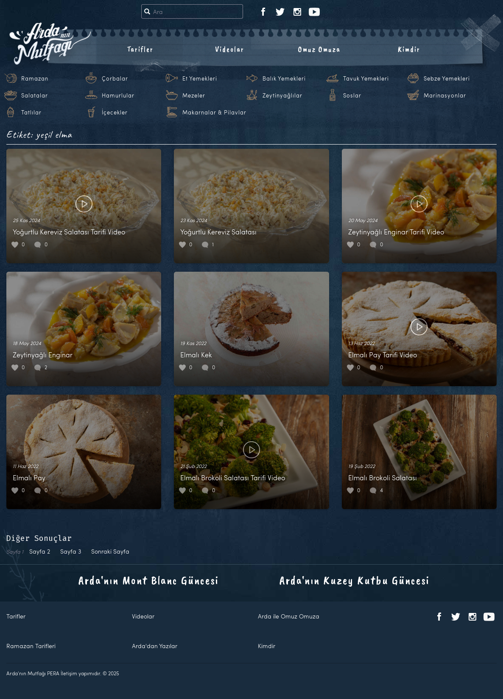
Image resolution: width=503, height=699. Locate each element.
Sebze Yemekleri (447, 78)
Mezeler (193, 95)
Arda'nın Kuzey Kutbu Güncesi (354, 580)
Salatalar (34, 95)
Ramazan (34, 78)
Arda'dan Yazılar (154, 646)
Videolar (229, 49)
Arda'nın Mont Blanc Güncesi (148, 580)
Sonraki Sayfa (110, 551)
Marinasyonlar (445, 95)
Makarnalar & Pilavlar (214, 112)
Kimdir (409, 49)
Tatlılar (31, 112)
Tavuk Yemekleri (366, 78)
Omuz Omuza (319, 49)
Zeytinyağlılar (282, 95)
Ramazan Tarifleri (31, 646)
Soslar (352, 95)
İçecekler (115, 112)
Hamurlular (118, 95)
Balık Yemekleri (284, 78)
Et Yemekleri (199, 78)
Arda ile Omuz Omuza (288, 616)
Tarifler (140, 49)
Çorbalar (115, 78)
